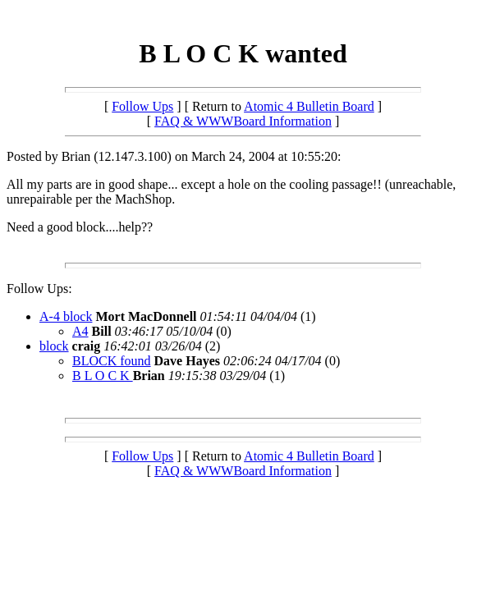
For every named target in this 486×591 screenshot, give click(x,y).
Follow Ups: (39, 289)
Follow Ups (142, 106)
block (54, 346)
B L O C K (102, 376)
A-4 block (65, 316)
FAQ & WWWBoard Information (243, 121)
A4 (80, 331)
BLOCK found (111, 361)
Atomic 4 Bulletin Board (309, 106)
